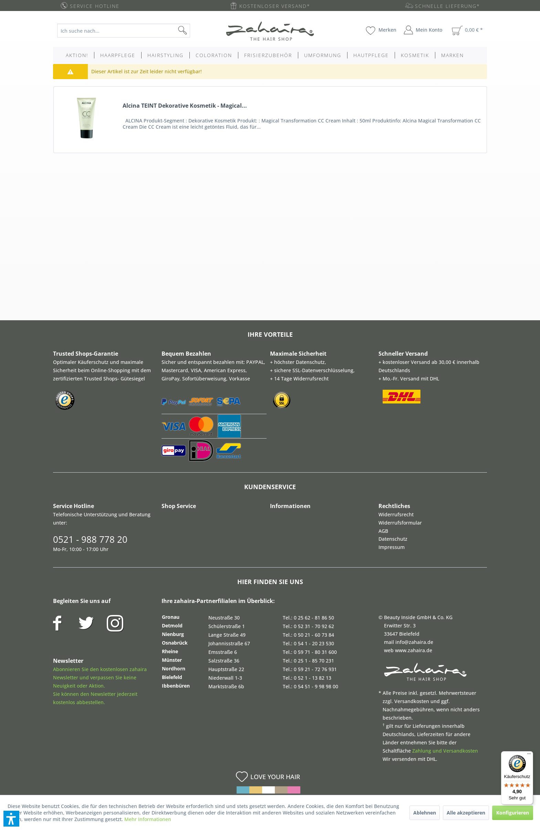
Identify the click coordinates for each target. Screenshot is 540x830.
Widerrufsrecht (396, 514)
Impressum (391, 547)
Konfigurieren (512, 812)
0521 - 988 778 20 (90, 539)
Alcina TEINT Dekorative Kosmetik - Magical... (185, 105)
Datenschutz (392, 539)
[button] (11, 819)
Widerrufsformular (400, 522)
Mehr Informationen (147, 819)
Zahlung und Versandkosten (445, 750)
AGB (383, 531)
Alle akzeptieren (466, 812)
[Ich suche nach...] (123, 30)
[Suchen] (193, 30)
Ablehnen (424, 812)
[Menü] (529, 755)
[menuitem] (129, 30)
